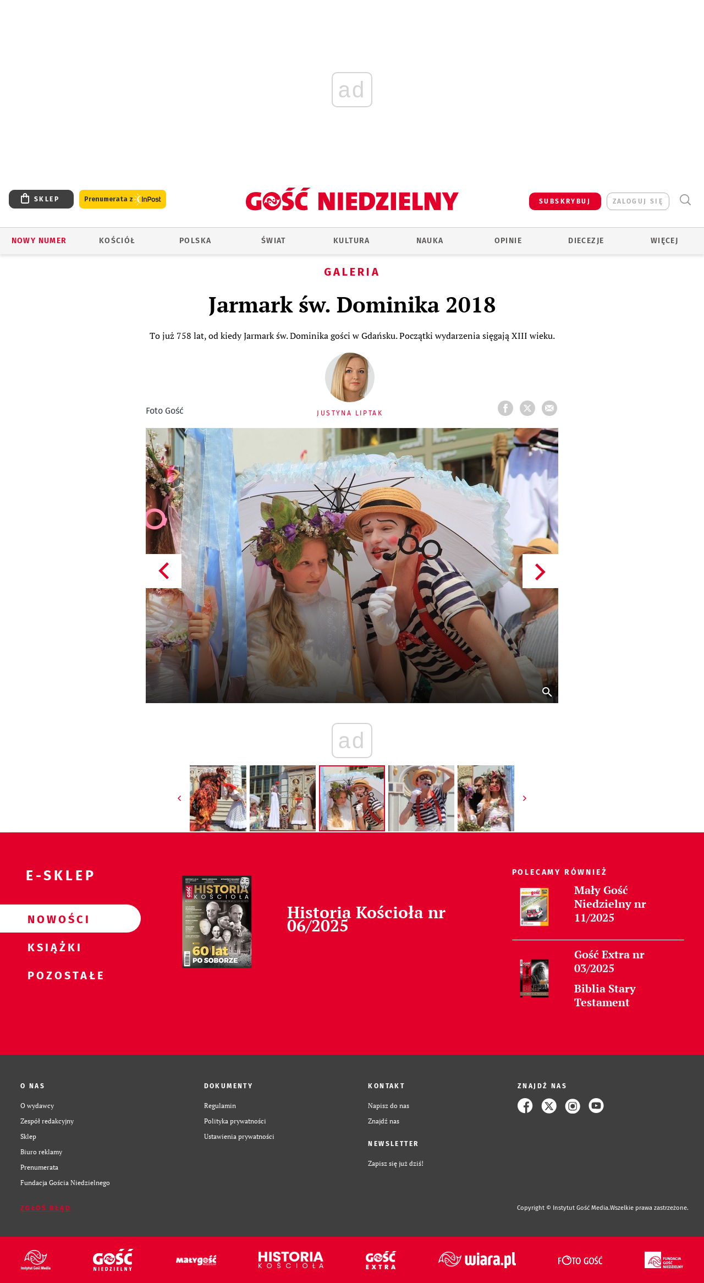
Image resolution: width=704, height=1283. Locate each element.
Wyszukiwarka (685, 200)
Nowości (53, 919)
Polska (195, 240)
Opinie (508, 240)
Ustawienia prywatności (239, 1136)
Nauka (430, 240)
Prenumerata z (122, 199)
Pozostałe (53, 975)
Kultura (351, 240)
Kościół (117, 240)
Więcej (664, 240)
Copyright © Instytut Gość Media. (563, 1207)
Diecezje (586, 240)
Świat (273, 240)
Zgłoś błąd (45, 1208)
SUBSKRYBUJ (565, 201)
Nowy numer (39, 240)
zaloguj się (638, 201)
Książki (53, 947)
